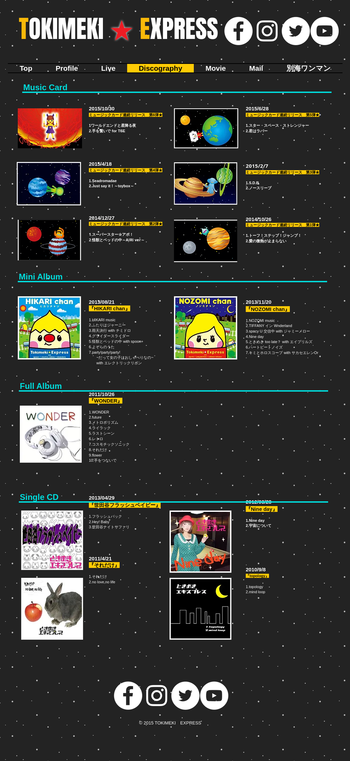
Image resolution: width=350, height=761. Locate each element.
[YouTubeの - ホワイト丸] (324, 31)
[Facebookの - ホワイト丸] (238, 31)
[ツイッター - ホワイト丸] (296, 31)
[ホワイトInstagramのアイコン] (267, 31)
